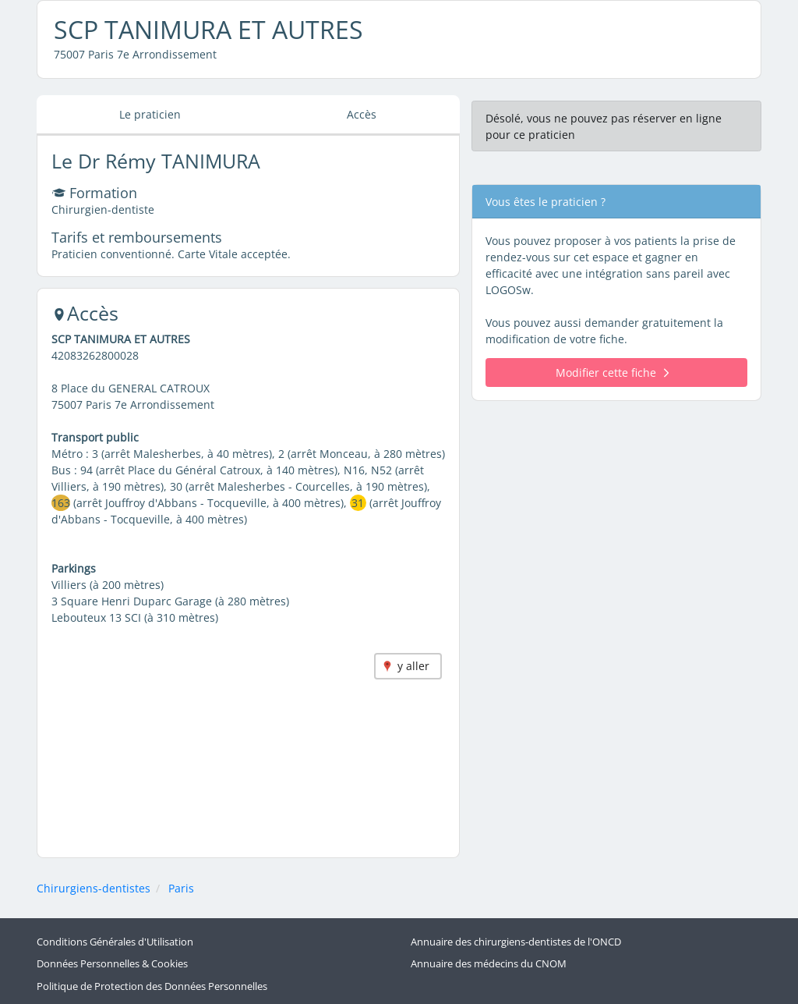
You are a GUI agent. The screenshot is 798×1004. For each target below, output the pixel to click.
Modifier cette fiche (612, 372)
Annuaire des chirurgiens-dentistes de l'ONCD (516, 942)
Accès (361, 114)
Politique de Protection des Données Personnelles (152, 986)
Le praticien (150, 114)
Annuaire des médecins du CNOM (489, 963)
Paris (181, 888)
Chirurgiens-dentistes (93, 888)
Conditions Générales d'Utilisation (115, 942)
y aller (413, 665)
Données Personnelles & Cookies (112, 963)
